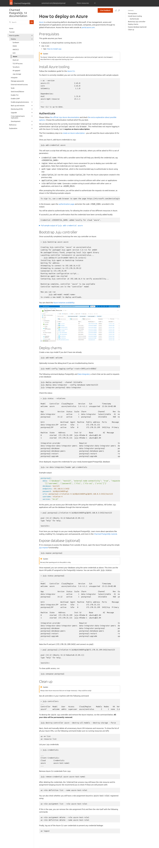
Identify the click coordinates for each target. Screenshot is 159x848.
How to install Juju (54, 49)
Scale (13, 88)
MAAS (15, 46)
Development (15, 121)
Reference (12, 125)
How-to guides (14, 35)
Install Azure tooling (135, 16)
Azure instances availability (63, 303)
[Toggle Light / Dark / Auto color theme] (119, 10)
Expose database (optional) (137, 27)
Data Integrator (84, 374)
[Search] (18, 22)
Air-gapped (16, 70)
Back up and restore (18, 105)
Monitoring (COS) (17, 109)
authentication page (66, 204)
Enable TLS (14, 95)
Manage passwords (17, 81)
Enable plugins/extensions (20, 102)
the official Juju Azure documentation (64, 117)
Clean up (131, 29)
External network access (19, 84)
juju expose (43, 548)
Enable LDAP (15, 98)
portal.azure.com (88, 27)
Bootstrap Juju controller (136, 21)
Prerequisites (132, 13)
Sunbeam (16, 42)
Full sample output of (62, 225)
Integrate (14, 77)
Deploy (13, 39)
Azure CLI (71, 71)
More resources (83, 3)
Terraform (16, 67)
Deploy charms (133, 24)
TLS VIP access (18, 63)
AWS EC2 (16, 49)
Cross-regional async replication (18, 117)
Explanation (13, 128)
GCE (14, 53)
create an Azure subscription (74, 133)
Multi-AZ (16, 60)
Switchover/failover (17, 91)
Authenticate (134, 19)
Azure (15, 56)
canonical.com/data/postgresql (53, 3)
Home (11, 28)
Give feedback (105, 10)
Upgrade (14, 112)
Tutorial (12, 32)
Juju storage (17, 74)
